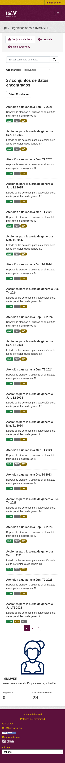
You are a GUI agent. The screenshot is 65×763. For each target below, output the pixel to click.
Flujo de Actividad (19, 46)
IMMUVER (42, 28)
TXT (17, 121)
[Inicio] (5, 28)
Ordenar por (13, 69)
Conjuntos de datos (20, 39)
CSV (23, 121)
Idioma (6, 747)
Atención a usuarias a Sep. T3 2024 (29, 317)
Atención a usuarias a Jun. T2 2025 (29, 159)
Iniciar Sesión (53, 2)
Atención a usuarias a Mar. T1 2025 (29, 212)
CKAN (8, 741)
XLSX (9, 121)
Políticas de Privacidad (32, 719)
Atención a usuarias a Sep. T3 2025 (29, 106)
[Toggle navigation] (58, 13)
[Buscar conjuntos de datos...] (28, 59)
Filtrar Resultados (18, 94)
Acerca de (45, 39)
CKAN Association (12, 728)
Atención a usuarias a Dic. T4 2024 (29, 264)
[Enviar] (54, 59)
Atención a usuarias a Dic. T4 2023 (29, 474)
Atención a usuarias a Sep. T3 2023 (29, 527)
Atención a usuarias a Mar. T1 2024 (29, 450)
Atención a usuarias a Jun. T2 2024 (29, 369)
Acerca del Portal (32, 714)
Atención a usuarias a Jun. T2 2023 (29, 579)
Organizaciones (21, 28)
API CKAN (7, 723)
